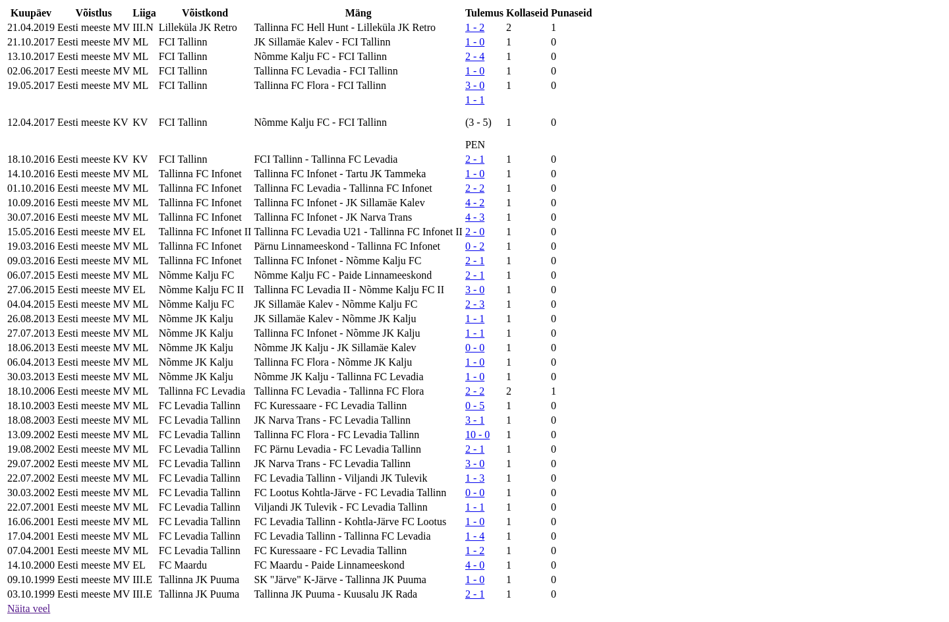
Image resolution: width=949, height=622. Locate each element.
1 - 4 (474, 536)
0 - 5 (474, 405)
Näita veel (28, 608)
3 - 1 (474, 420)
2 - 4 (474, 56)
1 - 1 (474, 99)
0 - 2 (474, 246)
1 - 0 (474, 41)
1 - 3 (474, 478)
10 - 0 (477, 434)
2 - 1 (474, 159)
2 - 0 (474, 231)
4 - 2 (474, 202)
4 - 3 (474, 217)
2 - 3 (474, 304)
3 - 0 (474, 85)
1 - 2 (474, 27)
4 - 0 (474, 565)
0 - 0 (474, 347)
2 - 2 (474, 188)
